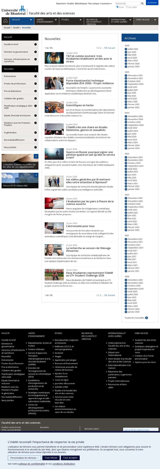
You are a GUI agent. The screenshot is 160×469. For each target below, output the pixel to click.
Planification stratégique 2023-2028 (18, 106)
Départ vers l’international (114, 354)
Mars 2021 (133, 265)
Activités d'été (61, 386)
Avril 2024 (132, 139)
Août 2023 (132, 168)
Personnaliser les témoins (24, 457)
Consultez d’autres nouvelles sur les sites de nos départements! (19, 165)
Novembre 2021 (135, 241)
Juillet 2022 (133, 212)
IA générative (10, 132)
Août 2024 (132, 127)
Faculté (16, 27)
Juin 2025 (132, 92)
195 (105, 47)
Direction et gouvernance (16, 51)
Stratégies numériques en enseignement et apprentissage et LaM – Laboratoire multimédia (39, 397)
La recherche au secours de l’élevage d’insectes (88, 249)
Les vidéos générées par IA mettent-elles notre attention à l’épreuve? (88, 181)
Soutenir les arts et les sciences (145, 341)
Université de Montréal (13, 10)
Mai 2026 (132, 54)
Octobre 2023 (134, 163)
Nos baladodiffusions (14, 139)
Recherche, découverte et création (89, 336)
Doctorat (59, 353)
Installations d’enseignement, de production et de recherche (37, 384)
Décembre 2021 (135, 239)
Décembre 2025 (135, 75)
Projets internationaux (119, 381)
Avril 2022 (132, 221)
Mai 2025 (132, 95)
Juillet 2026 (133, 49)
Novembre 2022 (135, 201)
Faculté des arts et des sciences (52, 13)
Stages (58, 356)
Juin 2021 (132, 256)
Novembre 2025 (135, 78)
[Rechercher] (142, 3)
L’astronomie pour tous (80, 226)
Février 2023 (133, 186)
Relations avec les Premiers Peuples (17, 123)
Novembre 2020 (135, 282)
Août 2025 (132, 87)
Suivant (111, 47)
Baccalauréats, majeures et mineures (66, 341)
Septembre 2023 (135, 165)
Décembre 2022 (135, 198)
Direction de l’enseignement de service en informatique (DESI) (39, 372)
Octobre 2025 (134, 81)
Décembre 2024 (135, 116)
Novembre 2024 (135, 119)
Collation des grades (14, 98)
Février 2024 (133, 145)
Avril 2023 (132, 180)
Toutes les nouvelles (134, 317)
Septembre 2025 (135, 84)
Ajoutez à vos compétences (61, 375)
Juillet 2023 (133, 171)
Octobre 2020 (134, 285)
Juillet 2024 (133, 130)
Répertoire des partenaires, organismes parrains (120, 374)
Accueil (7, 27)
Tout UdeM (131, 7)
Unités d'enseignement (36, 335)
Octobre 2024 (134, 122)
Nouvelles (9, 68)
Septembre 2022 (135, 206)
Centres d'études (36, 349)
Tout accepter (70, 457)
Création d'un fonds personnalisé (144, 357)
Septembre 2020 (135, 288)
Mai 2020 (132, 300)
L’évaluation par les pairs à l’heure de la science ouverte (90, 203)
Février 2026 (133, 63)
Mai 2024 (132, 136)
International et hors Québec (117, 335)
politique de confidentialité (31, 463)
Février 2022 (133, 227)
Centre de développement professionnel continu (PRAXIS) (38, 409)
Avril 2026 (132, 57)
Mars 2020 (133, 306)
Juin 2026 (132, 52)
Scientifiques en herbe (80, 105)
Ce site (120, 7)
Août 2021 (132, 250)
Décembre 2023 (135, 157)
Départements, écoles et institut (40, 344)
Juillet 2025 (133, 90)
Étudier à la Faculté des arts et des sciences (66, 392)
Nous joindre (10, 147)
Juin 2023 (132, 174)
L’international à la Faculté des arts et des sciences (119, 346)
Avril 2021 (132, 262)
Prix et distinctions (12, 91)
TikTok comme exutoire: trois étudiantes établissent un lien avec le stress (89, 58)
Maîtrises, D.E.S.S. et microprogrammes (64, 348)
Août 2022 (132, 209)
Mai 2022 (132, 218)
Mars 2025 (133, 101)
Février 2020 (133, 309)
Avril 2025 (132, 98)
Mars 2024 (133, 142)
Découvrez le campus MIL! (15, 185)
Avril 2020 (132, 303)
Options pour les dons (145, 362)
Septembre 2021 (135, 247)
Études (58, 333)
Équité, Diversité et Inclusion (17, 115)
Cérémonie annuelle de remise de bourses (66, 368)
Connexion (106, 3)
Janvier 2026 (133, 66)
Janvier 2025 (133, 107)
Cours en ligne (61, 379)
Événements (10, 76)
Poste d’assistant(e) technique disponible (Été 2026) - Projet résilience (90, 82)
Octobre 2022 (134, 203)
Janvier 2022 (133, 230)
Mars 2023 (133, 183)
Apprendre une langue (65, 360)
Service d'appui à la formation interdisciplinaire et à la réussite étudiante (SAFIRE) (39, 359)
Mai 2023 (132, 177)
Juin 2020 (132, 297)
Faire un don (141, 333)
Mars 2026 (133, 60)
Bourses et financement (66, 363)
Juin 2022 (132, 215)
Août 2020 (132, 291)
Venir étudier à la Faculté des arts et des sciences (120, 360)
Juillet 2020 (133, 294)
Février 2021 (133, 268)
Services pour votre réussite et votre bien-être (64, 399)
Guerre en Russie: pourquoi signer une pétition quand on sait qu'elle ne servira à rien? (90, 154)
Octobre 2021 (134, 244)
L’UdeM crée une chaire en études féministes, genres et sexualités (87, 128)
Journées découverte (65, 383)
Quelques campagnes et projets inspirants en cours (146, 349)
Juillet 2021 (133, 253)
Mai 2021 (132, 259)
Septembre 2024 (135, 125)
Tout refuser (51, 457)
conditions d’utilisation (64, 463)
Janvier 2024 (133, 148)
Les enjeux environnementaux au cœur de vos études (65, 409)
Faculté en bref (11, 44)
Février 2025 (133, 104)
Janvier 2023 (133, 189)
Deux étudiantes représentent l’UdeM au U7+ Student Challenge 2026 (89, 274)
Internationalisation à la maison (119, 367)
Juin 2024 (132, 133)
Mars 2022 (133, 224)
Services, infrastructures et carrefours (17, 60)
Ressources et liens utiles (117, 386)
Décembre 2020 (135, 279)
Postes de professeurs (15, 83)
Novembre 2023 (135, 160)
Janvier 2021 (133, 271)
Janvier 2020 (133, 311)
